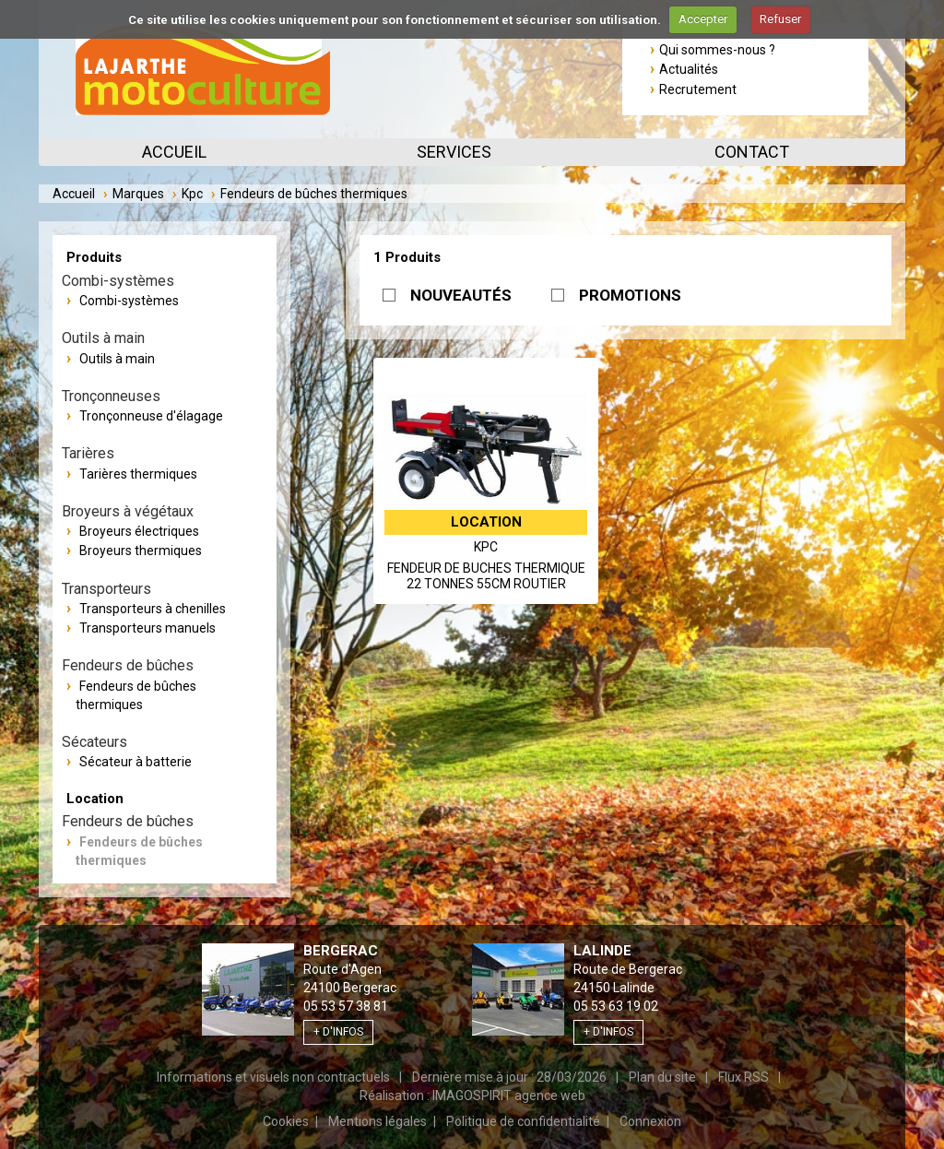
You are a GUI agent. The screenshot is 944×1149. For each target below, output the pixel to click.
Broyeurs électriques (139, 531)
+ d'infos (338, 1031)
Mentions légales (377, 1121)
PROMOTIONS (630, 295)
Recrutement (698, 89)
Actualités (688, 69)
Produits (94, 257)
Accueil (174, 151)
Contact (751, 151)
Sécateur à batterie (135, 761)
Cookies (286, 1121)
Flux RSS (743, 1077)
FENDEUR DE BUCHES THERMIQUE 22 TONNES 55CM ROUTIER (486, 576)
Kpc (192, 193)
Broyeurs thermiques (140, 550)
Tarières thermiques (138, 474)
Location (95, 798)
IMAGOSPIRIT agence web (508, 1095)
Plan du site (662, 1077)
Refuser (780, 19)
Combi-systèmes (129, 300)
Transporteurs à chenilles (152, 608)
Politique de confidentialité (523, 1121)
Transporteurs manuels (147, 628)
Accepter (702, 19)
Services (454, 151)
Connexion (650, 1121)
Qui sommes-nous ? (717, 49)
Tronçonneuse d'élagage (151, 416)
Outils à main (117, 358)
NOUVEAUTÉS (461, 295)
